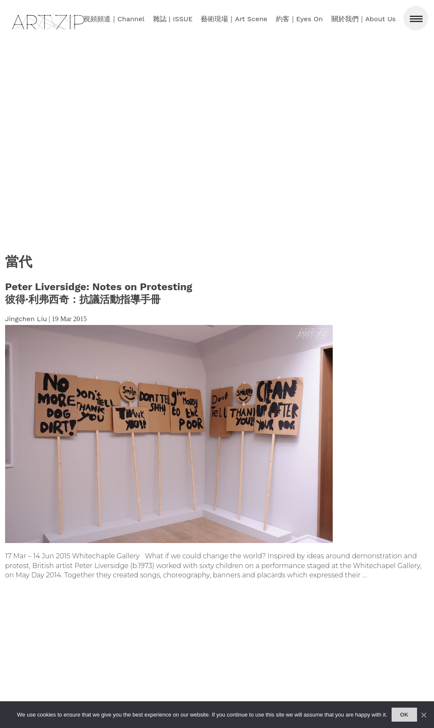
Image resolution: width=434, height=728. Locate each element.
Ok (404, 714)
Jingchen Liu (26, 319)
